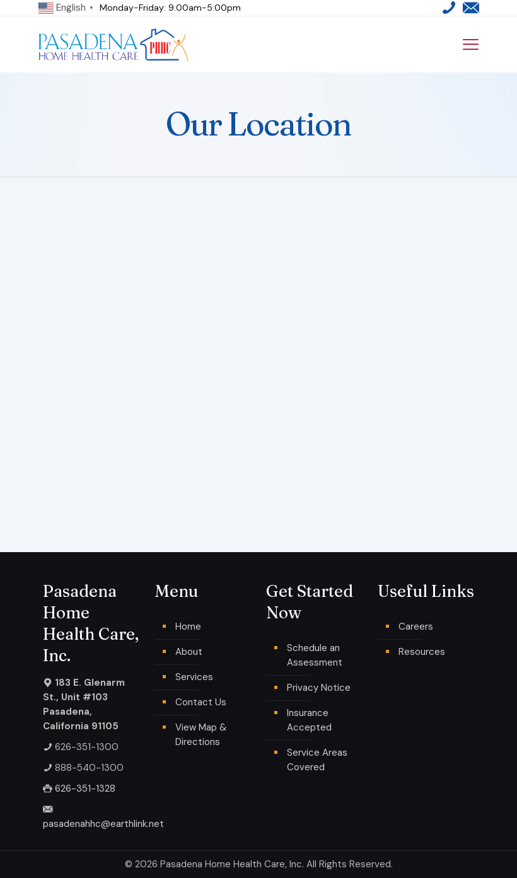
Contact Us (200, 702)
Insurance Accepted (309, 720)
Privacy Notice (319, 687)
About (188, 651)
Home (188, 626)
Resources (421, 651)
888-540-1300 (89, 767)
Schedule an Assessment (314, 655)
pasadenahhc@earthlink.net (103, 823)
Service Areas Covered (317, 759)
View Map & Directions (201, 734)
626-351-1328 (85, 788)
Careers (415, 626)
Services (194, 677)
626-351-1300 (87, 747)
